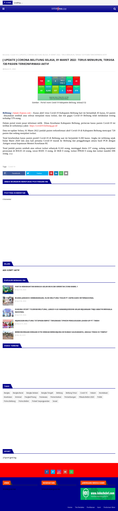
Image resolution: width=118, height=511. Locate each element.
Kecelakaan (103, 393)
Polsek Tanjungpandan (40, 401)
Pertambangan (70, 397)
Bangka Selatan (32, 393)
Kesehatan (8, 397)
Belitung (59, 393)
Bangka (7, 393)
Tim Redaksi (79, 507)
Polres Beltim (24, 401)
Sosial (55, 401)
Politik (99, 397)
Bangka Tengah (47, 393)
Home (70, 507)
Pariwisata (43, 397)
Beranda (6, 55)
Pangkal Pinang (30, 397)
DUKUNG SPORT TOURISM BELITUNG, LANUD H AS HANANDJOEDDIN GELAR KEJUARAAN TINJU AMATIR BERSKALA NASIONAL (63, 310)
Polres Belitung (9, 401)
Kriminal (18, 397)
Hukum (93, 393)
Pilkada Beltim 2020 (86, 397)
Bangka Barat (18, 393)
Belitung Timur (71, 393)
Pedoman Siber (109, 507)
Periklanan (91, 507)
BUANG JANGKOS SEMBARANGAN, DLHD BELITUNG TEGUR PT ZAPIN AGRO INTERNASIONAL (54, 298)
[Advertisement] (59, 31)
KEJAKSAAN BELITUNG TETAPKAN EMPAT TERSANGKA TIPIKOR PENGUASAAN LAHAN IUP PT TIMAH (57, 320)
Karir (99, 507)
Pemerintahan (56, 397)
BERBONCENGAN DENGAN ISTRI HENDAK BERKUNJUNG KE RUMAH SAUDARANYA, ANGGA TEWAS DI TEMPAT (61, 332)
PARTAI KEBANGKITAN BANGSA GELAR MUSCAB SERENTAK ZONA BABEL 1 (46, 286)
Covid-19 (14, 55)
